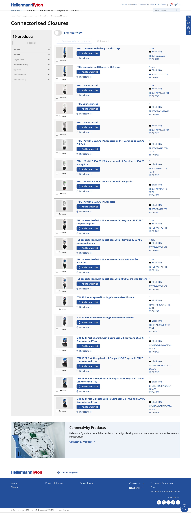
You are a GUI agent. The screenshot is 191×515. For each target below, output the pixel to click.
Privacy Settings (63, 510)
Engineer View (73, 32)
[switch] (58, 33)
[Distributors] (188, 18)
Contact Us (134, 483)
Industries (45, 10)
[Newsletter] (188, 22)
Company (60, 10)
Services (75, 10)
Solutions (30, 10)
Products (15, 10)
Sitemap (15, 487)
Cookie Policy (86, 483)
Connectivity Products (80, 441)
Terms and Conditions (162, 483)
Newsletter (134, 487)
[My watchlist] (188, 32)
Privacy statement (54, 483)
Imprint (14, 483)
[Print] (188, 27)
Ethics (154, 487)
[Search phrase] (166, 10)
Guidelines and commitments (165, 491)
